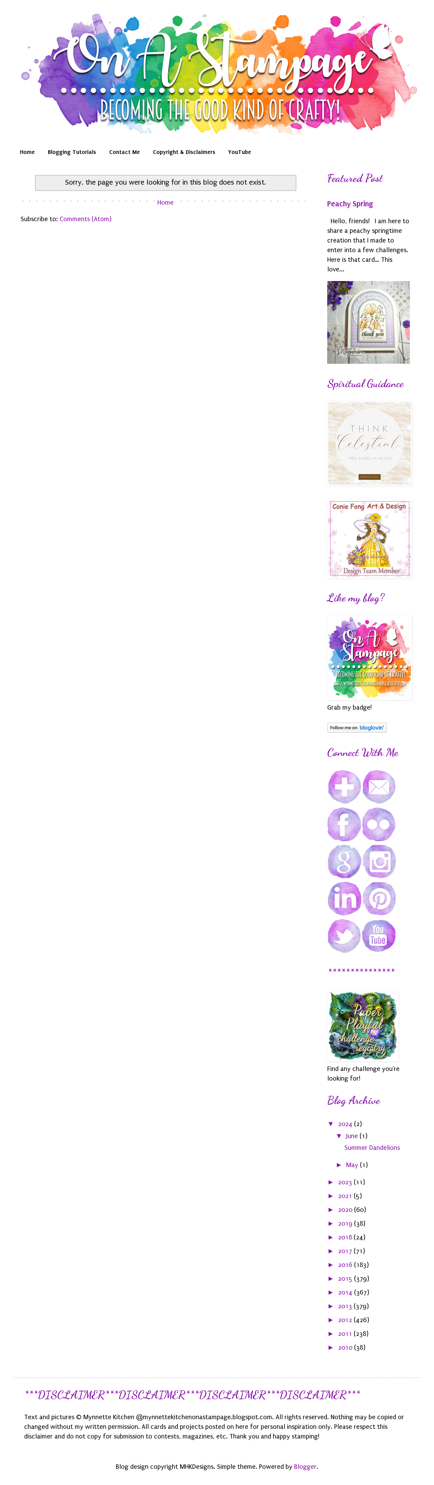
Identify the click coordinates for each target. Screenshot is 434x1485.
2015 (346, 1278)
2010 (346, 1347)
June (353, 1136)
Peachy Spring (350, 203)
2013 (346, 1306)
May (353, 1165)
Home (27, 151)
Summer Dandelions (372, 1148)
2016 (346, 1265)
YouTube (239, 151)
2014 (346, 1292)
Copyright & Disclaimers (184, 151)
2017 (346, 1251)
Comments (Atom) (86, 219)
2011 (346, 1334)
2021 (346, 1196)
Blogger (305, 1467)
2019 (346, 1223)
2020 (346, 1210)
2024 (346, 1124)
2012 (346, 1320)
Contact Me (124, 151)
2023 (346, 1182)
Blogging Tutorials (72, 151)
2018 (346, 1237)
